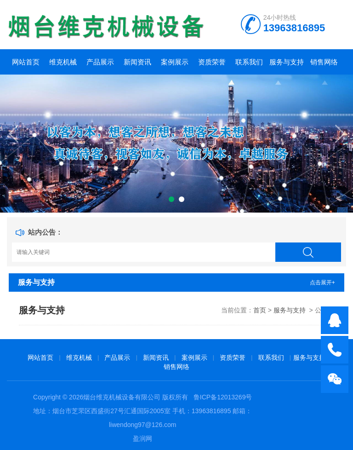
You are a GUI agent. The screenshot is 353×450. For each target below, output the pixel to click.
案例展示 (174, 62)
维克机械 (63, 62)
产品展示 (100, 62)
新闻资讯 (137, 62)
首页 (259, 310)
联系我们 (249, 62)
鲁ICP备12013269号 (223, 397)
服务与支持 (286, 62)
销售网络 (324, 62)
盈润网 (142, 438)
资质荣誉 (212, 62)
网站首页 (26, 62)
